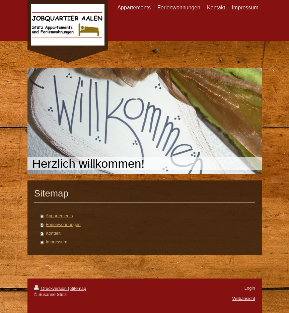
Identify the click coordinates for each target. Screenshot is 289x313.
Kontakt (53, 233)
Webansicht (243, 298)
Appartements (59, 215)
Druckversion (51, 288)
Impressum (56, 241)
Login (249, 288)
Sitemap (78, 288)
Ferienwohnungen (63, 224)
